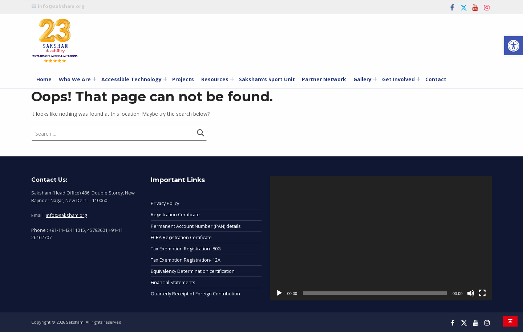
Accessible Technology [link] (131, 79)
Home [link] (44, 79)
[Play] (279, 293)
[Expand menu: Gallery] (375, 79)
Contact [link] (435, 79)
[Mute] (470, 293)
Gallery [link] (362, 79)
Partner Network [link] (324, 79)
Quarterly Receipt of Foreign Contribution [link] (195, 293)
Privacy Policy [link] (165, 203)
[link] (513, 45)
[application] (381, 238)
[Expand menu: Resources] (232, 79)
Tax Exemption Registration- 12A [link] (185, 260)
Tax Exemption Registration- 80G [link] (186, 248)
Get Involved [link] (398, 79)
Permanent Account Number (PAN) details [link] (196, 226)
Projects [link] (183, 79)
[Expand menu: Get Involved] (418, 79)
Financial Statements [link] (173, 282)
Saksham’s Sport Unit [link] (267, 79)
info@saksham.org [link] (66, 215)
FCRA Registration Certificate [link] (181, 237)
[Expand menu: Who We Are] (94, 79)
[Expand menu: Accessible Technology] (165, 79)
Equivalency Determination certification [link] (193, 271)
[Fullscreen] (482, 293)
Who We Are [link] (75, 79)
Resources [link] (214, 79)
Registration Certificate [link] (175, 214)
